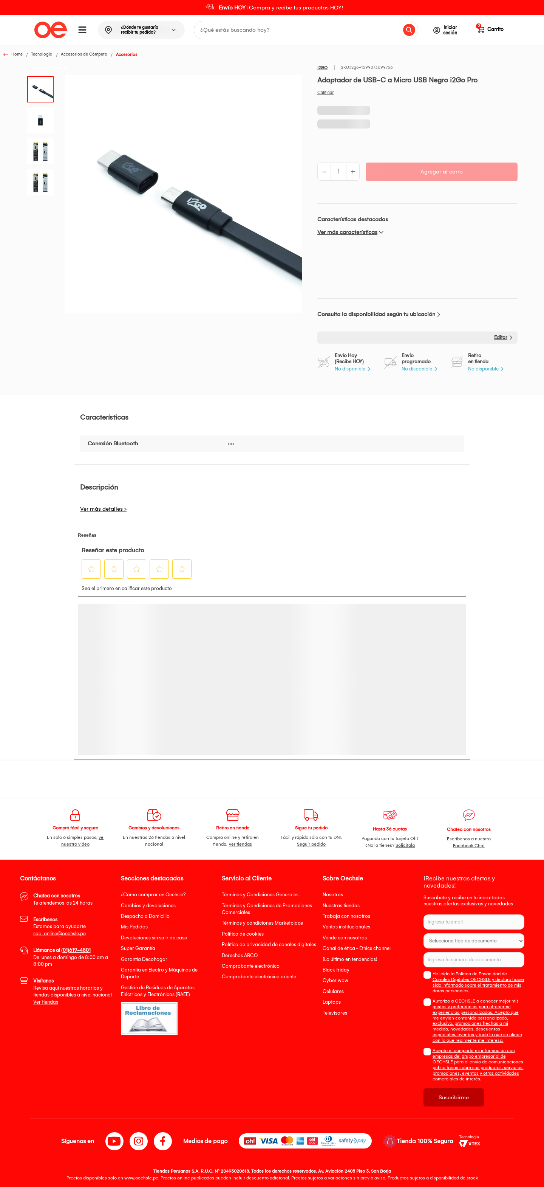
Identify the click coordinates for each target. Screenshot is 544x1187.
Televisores (335, 1013)
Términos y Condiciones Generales (260, 894)
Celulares (333, 991)
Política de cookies (243, 934)
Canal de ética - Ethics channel (357, 948)
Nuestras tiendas (341, 905)
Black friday (336, 970)
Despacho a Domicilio (145, 916)
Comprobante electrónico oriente (259, 976)
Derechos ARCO (240, 955)
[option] (272, 7)
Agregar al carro (441, 171)
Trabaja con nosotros (346, 916)
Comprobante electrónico (251, 966)
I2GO (322, 67)
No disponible (350, 369)
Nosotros (333, 894)
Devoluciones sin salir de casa (154, 938)
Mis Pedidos (134, 927)
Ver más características (347, 232)
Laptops (332, 1002)
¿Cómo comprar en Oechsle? (153, 894)
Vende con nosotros (345, 938)
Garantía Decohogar (144, 959)
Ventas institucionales (346, 927)
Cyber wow (335, 980)
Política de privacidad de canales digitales (269, 944)
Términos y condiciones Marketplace (262, 923)
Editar (500, 337)
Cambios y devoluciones (148, 905)
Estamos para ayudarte (59, 926)
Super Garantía (138, 948)
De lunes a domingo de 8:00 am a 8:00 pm (70, 957)
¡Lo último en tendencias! (350, 959)
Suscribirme (454, 1097)
